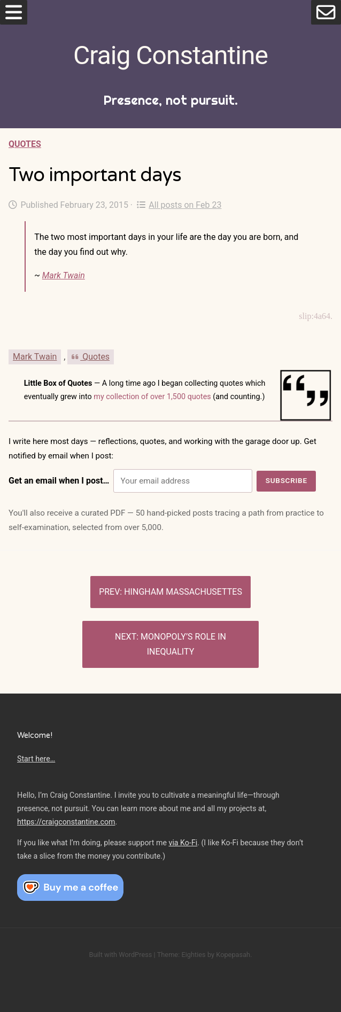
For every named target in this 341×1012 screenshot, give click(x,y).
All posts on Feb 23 (179, 205)
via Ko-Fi (183, 842)
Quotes (25, 144)
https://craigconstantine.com (66, 822)
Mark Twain (63, 275)
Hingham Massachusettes (183, 592)
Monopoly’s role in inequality (183, 644)
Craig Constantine (170, 55)
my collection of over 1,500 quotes (152, 396)
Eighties (193, 955)
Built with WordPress (120, 955)
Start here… (36, 758)
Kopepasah (233, 955)
